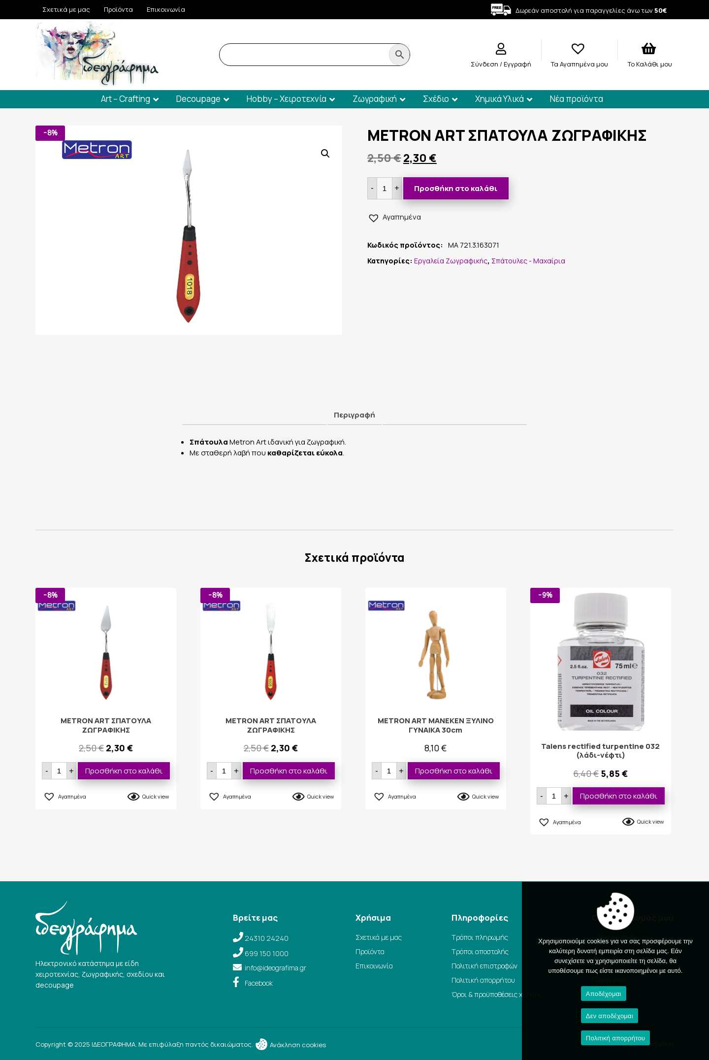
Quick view (155, 796)
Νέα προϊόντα (576, 98)
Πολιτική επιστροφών (484, 965)
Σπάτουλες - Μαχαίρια (528, 260)
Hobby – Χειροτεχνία (286, 98)
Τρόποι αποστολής (480, 951)
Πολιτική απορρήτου (483, 980)
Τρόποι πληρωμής (479, 937)
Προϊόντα (118, 9)
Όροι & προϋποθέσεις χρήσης (497, 994)
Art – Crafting (125, 98)
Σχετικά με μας (66, 9)
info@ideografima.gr (275, 967)
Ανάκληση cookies (290, 1044)
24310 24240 (267, 938)
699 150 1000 (267, 953)
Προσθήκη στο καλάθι (455, 188)
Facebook (259, 983)
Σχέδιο (436, 98)
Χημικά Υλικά (499, 98)
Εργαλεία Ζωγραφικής (450, 260)
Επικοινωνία (166, 9)
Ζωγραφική (375, 98)
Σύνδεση (485, 64)
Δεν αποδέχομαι (609, 1016)
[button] (325, 153)
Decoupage (198, 98)
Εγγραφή (517, 64)
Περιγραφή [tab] (354, 415)
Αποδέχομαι (603, 993)
